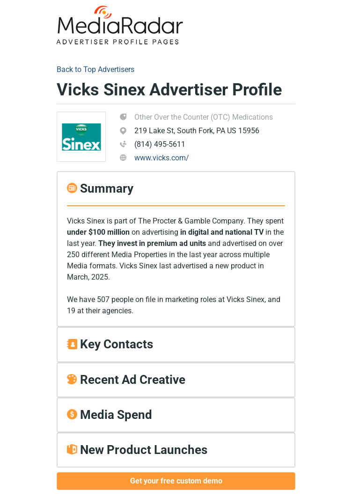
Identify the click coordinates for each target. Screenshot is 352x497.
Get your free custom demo (176, 480)
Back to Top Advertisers (95, 69)
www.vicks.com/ (161, 157)
